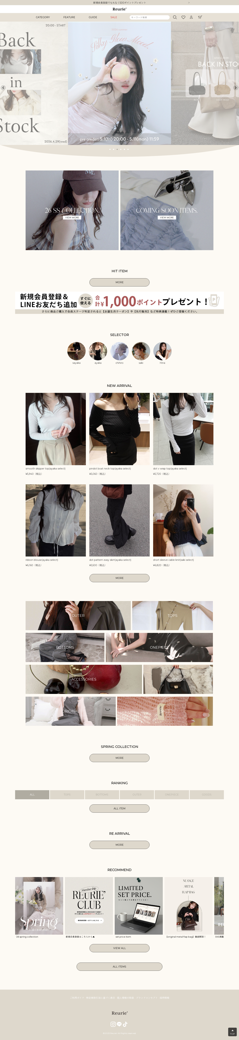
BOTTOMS (102, 794)
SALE (114, 17)
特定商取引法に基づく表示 (100, 997)
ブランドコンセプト (147, 997)
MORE (120, 282)
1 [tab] (110, 149)
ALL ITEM (120, 808)
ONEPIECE (172, 794)
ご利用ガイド (77, 997)
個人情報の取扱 (125, 997)
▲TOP (232, 1032)
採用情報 (164, 997)
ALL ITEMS (119, 966)
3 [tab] (117, 149)
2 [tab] (114, 149)
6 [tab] (128, 149)
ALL (32, 794)
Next (189, 3)
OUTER (137, 794)
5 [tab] (124, 149)
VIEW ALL (119, 948)
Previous (3, 87)
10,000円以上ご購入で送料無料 (119, 2)
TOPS (67, 794)
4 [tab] (121, 149)
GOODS (207, 794)
